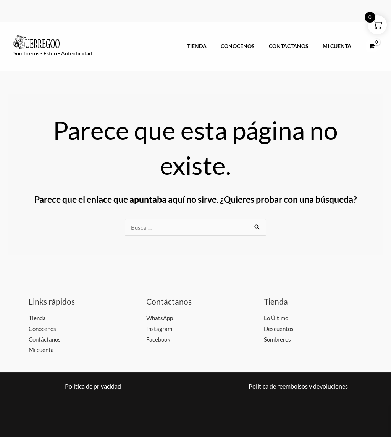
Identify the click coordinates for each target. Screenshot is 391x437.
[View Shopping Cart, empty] (372, 46)
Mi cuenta (339, 46)
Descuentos (279, 328)
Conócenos (247, 46)
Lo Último (276, 317)
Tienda (210, 46)
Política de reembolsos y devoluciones (298, 386)
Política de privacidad (93, 386)
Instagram (159, 328)
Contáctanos (294, 46)
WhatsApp (159, 317)
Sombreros (277, 339)
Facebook (158, 339)
